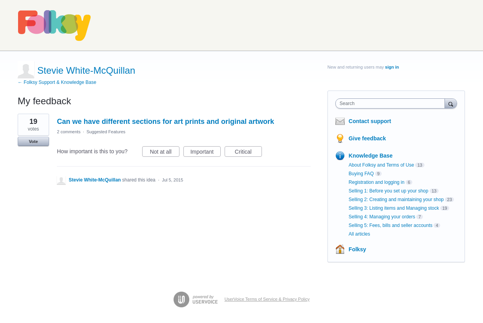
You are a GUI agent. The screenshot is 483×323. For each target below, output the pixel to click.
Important (205, 153)
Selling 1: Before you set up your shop (388, 191)
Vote (33, 141)
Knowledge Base (371, 155)
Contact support (370, 121)
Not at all (164, 153)
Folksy (357, 249)
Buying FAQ (361, 173)
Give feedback (367, 138)
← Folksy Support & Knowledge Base (57, 82)
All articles (359, 234)
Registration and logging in (376, 182)
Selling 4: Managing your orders (382, 217)
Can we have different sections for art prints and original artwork (165, 121)
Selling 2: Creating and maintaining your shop (396, 199)
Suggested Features (105, 131)
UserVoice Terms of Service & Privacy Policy (267, 299)
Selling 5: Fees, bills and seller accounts (390, 225)
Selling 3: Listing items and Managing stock (394, 208)
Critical (248, 153)
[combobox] (392, 103)
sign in (392, 67)
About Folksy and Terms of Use (381, 165)
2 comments (68, 131)
